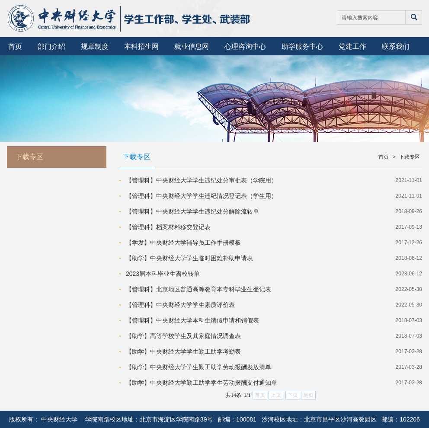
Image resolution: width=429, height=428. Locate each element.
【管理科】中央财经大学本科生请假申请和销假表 (192, 320)
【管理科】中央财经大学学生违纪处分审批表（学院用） (201, 180)
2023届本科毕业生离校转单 (163, 273)
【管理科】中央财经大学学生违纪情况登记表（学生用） (201, 195)
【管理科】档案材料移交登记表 (168, 227)
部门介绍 (51, 46)
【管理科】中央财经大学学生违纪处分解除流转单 (192, 211)
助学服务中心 (302, 46)
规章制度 (95, 46)
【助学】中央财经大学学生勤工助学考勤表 (183, 351)
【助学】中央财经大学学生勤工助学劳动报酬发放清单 (198, 367)
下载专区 (409, 157)
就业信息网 (191, 46)
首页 (15, 46)
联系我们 (396, 46)
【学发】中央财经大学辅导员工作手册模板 (183, 242)
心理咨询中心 (245, 46)
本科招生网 (141, 46)
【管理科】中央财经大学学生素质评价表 (180, 304)
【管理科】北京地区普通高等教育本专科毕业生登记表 (198, 289)
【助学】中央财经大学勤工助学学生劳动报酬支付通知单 (201, 382)
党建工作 (352, 46)
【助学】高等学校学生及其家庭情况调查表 (183, 335)
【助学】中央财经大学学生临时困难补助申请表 (189, 258)
